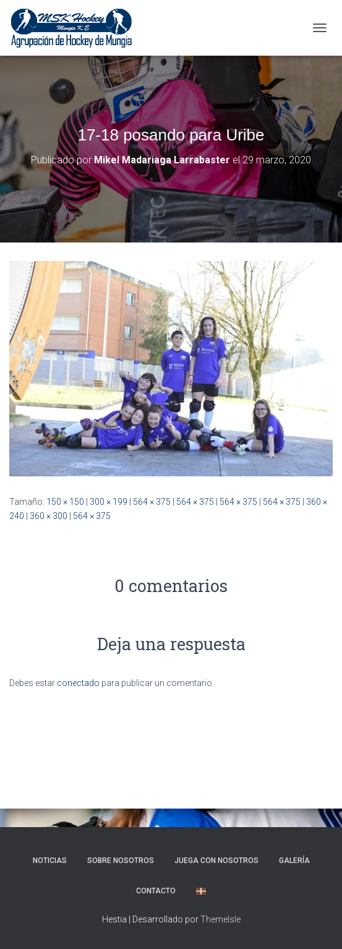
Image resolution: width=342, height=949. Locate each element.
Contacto (156, 891)
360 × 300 (48, 516)
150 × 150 (65, 502)
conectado (78, 683)
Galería (294, 860)
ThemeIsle (220, 919)
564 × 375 (152, 502)
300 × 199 (108, 502)
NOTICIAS (50, 860)
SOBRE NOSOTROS (120, 860)
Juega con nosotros (216, 860)
